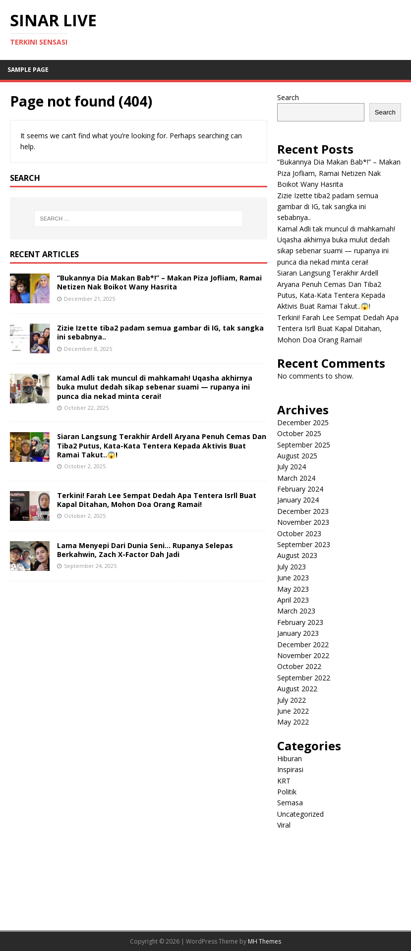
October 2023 (299, 533)
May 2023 (293, 589)
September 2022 (303, 677)
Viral (284, 825)
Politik (286, 791)
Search (288, 97)
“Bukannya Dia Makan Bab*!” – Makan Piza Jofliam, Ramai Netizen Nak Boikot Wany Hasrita (159, 282)
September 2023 (303, 544)
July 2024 (291, 466)
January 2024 (298, 499)
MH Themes (264, 941)
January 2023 (298, 633)
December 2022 (303, 644)
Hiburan (289, 758)
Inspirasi (290, 769)
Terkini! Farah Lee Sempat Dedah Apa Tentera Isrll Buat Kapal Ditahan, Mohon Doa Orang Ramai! (156, 500)
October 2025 (299, 433)
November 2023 (303, 522)
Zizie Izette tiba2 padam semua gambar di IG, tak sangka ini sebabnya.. (160, 332)
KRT (284, 780)
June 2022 (293, 711)
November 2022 (303, 655)
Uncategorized (300, 814)
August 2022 (297, 688)
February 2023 (300, 622)
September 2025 (303, 444)
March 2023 (296, 610)
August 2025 (297, 455)
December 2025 (303, 422)
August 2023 (297, 555)
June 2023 (293, 577)
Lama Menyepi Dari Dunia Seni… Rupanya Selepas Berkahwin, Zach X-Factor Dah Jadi (145, 550)
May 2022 (293, 722)
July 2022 (291, 700)
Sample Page (28, 69)
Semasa (290, 802)
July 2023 (291, 566)
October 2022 (299, 666)
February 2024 (300, 489)
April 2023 (293, 600)
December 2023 (303, 511)
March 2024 (296, 478)
